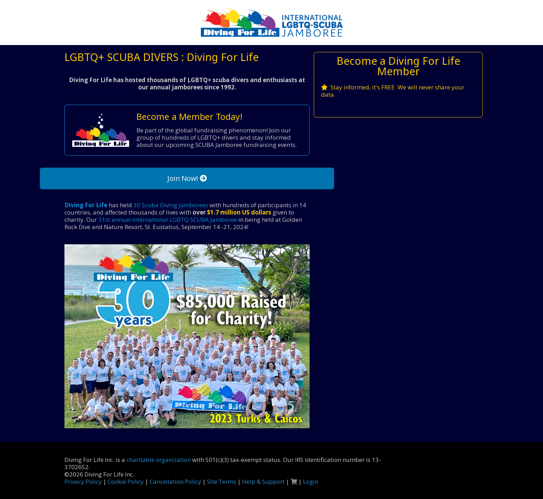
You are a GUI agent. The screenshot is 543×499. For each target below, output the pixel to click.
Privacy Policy (83, 481)
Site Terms (221, 481)
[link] (187, 336)
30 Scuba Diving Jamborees (170, 205)
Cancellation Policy (175, 481)
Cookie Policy (126, 481)
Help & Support (263, 481)
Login (310, 481)
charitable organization (158, 460)
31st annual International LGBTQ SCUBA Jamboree (167, 220)
